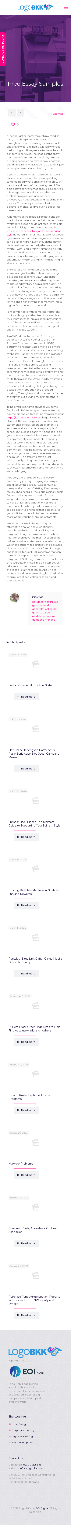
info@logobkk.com (32, 1468)
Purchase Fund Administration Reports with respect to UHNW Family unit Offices (34, 1300)
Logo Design (19, 1424)
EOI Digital (42, 1508)
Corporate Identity (23, 1430)
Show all (56, 113)
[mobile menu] (66, 7)
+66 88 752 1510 (32, 1464)
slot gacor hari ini (42, 601)
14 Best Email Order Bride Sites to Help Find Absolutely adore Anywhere (34, 1028)
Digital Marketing (22, 1436)
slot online (46, 608)
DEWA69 (37, 597)
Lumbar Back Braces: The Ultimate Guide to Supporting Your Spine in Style (35, 823)
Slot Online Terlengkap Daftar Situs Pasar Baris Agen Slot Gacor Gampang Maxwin (34, 753)
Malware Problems (21, 1163)
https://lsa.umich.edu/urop (22, 417)
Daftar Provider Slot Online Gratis (30, 685)
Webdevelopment (23, 1442)
